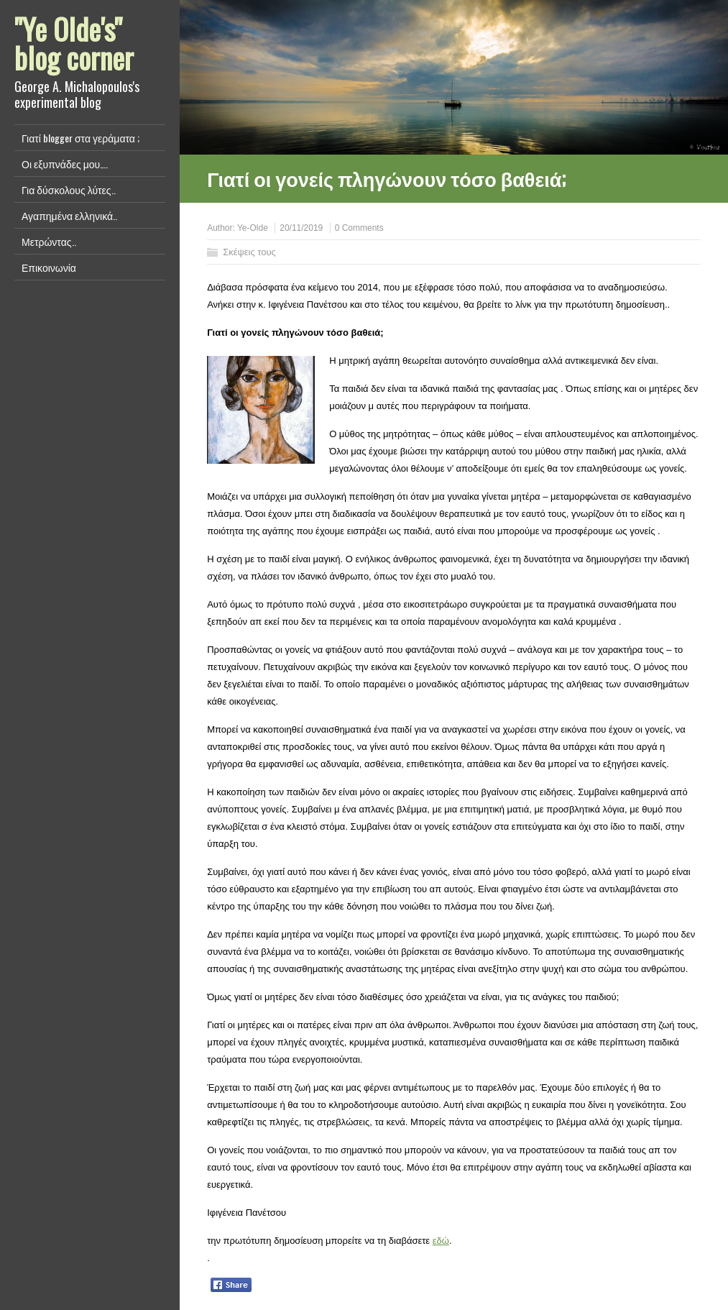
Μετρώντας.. (49, 241)
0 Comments (359, 228)
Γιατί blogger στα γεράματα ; (80, 137)
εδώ (441, 1240)
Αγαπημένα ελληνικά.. (69, 215)
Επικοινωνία (49, 267)
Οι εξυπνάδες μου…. (65, 163)
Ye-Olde (252, 228)
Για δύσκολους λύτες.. (69, 189)
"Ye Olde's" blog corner (74, 43)
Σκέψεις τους (249, 252)
